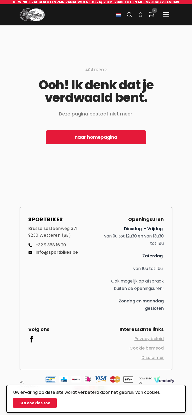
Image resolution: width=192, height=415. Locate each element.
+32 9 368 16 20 (47, 245)
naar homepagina (96, 137)
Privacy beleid (149, 339)
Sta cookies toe (34, 403)
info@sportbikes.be (53, 252)
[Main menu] (166, 14)
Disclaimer (153, 358)
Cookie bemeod (146, 348)
